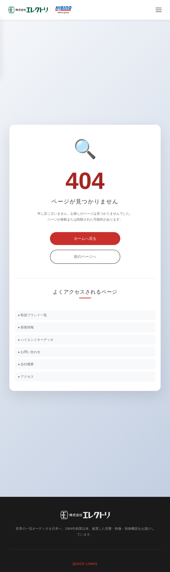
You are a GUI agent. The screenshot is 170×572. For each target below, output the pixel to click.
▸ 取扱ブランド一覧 (32, 315)
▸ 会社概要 (26, 364)
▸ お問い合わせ (29, 352)
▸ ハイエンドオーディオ (36, 340)
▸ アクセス (26, 376)
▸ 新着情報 (26, 327)
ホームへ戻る (85, 239)
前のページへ (85, 257)
